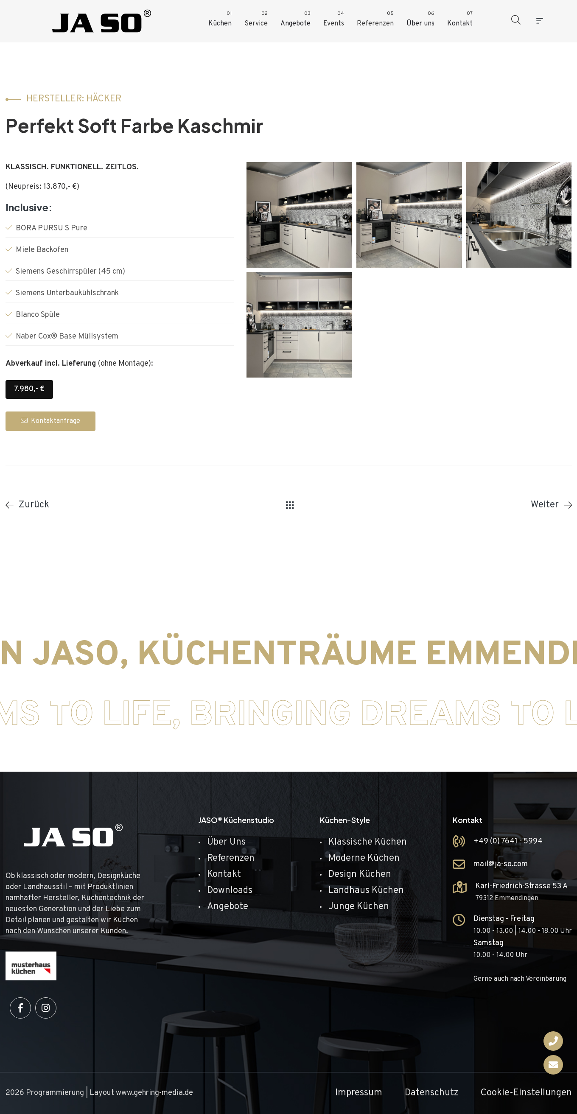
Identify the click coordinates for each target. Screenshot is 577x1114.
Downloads (229, 890)
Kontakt (224, 874)
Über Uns (226, 842)
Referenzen (231, 858)
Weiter (545, 505)
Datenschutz (431, 1093)
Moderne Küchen (364, 858)
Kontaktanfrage (50, 421)
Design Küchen (359, 874)
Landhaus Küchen (366, 890)
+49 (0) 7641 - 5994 (508, 841)
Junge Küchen (358, 906)
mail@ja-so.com (500, 864)
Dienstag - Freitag (504, 919)
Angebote (227, 906)
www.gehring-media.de (154, 1093)
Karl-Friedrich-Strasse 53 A (521, 886)
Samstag (488, 943)
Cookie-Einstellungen (526, 1093)
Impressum (358, 1093)
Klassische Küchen (367, 842)
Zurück (34, 505)
